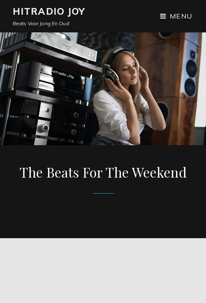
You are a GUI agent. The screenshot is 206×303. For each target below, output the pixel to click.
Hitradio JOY (49, 11)
